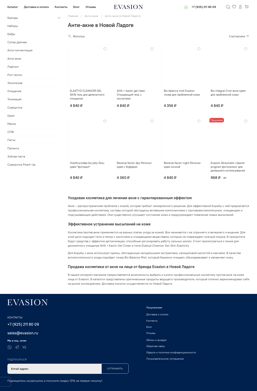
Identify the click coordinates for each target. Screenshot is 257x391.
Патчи (11, 140)
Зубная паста (16, 156)
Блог (76, 7)
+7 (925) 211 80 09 (204, 7)
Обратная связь (155, 346)
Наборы (12, 26)
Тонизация (14, 99)
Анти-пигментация (19, 50)
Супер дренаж (17, 42)
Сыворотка (14, 107)
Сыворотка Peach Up (21, 164)
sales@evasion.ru (22, 332)
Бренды (12, 18)
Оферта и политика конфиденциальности (171, 352)
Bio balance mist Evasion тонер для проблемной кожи (182, 92)
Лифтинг (13, 66)
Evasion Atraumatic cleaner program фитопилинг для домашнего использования (228, 166)
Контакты (61, 7)
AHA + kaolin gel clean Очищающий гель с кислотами (131, 94)
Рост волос (14, 75)
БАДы (11, 34)
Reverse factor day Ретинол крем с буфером (134, 165)
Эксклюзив (14, 83)
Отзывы (91, 7)
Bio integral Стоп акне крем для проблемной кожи (228, 92)
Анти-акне (91, 16)
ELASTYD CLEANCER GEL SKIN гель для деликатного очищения (87, 94)
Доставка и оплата (36, 7)
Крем (11, 115)
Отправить (115, 368)
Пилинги (13, 148)
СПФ (10, 132)
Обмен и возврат (156, 340)
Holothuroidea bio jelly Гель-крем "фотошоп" (87, 165)
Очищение (14, 91)
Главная (73, 16)
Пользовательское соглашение (165, 358)
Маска (11, 124)
